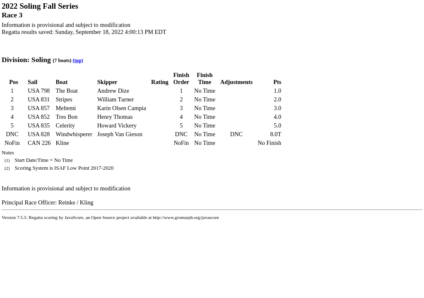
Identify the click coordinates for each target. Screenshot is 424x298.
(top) (77, 60)
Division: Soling (26, 59)
